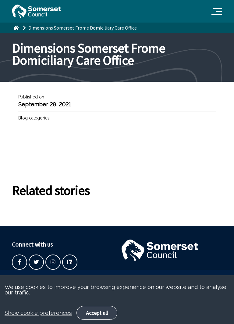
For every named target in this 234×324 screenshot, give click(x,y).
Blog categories (34, 118)
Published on (31, 96)
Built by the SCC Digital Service (42, 277)
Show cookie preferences (38, 320)
